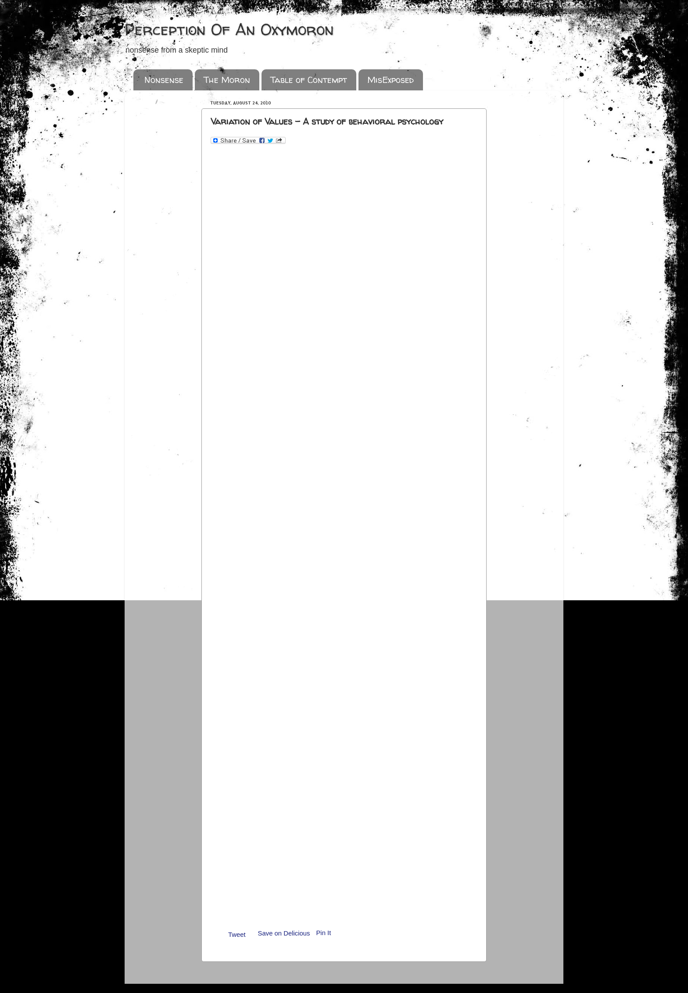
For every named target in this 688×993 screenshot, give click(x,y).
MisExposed (390, 80)
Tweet (237, 934)
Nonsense (163, 80)
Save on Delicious (284, 933)
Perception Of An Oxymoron (229, 29)
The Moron (227, 80)
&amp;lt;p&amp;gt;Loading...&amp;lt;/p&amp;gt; (345, 527)
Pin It (323, 932)
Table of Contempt (308, 80)
